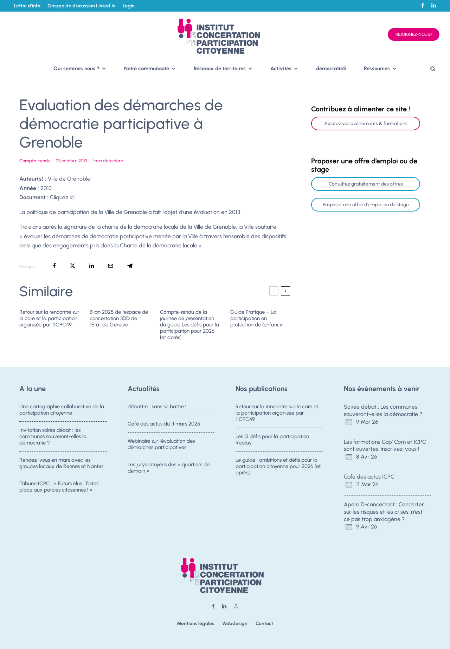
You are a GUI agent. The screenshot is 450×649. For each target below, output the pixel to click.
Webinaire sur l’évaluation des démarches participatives (161, 446)
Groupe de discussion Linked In (81, 6)
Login (129, 6)
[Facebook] (423, 5)
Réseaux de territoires (220, 68)
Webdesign (235, 624)
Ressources (377, 68)
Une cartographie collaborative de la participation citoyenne (61, 409)
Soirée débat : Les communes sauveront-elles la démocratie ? (383, 410)
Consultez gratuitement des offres (366, 184)
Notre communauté (146, 68)
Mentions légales (195, 624)
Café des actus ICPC (369, 476)
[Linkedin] (433, 5)
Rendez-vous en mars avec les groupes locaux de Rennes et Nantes (61, 465)
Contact (264, 624)
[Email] (110, 265)
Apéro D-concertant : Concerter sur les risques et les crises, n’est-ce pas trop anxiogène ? (384, 512)
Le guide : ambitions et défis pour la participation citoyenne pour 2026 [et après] (278, 468)
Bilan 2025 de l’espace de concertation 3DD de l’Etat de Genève (119, 318)
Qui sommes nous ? (76, 68)
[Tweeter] (72, 265)
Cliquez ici (62, 197)
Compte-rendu (34, 160)
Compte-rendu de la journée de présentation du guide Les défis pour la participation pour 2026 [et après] (189, 324)
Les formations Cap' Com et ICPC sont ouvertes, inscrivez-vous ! (385, 446)
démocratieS (331, 68)
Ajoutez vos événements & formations (365, 123)
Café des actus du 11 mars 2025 (164, 424)
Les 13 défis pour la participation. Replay (273, 440)
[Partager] (54, 265)
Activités (280, 68)
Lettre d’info (27, 6)
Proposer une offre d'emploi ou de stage (366, 205)
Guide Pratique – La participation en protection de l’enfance (256, 318)
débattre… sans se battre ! (157, 406)
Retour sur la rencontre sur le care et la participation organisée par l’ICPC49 (49, 318)
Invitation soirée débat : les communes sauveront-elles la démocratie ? (52, 436)
